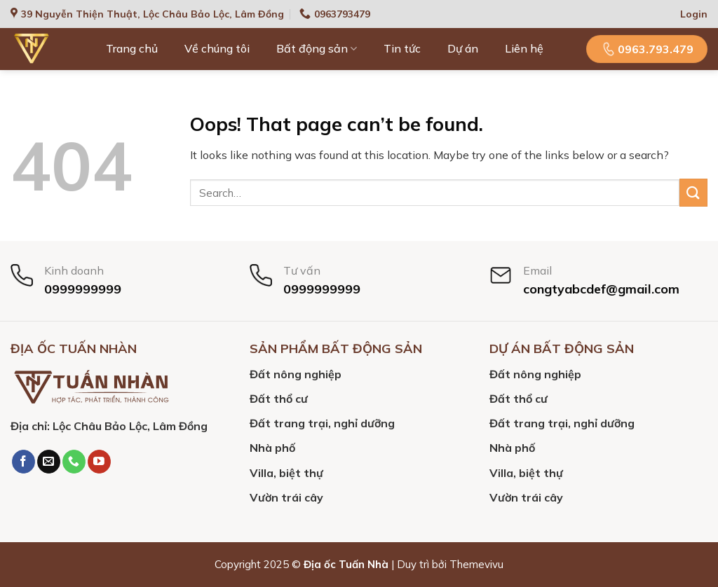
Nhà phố (272, 448)
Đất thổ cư (279, 399)
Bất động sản (316, 48)
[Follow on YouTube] (99, 462)
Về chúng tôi (217, 48)
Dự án (462, 48)
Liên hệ (524, 48)
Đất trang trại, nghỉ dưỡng (322, 423)
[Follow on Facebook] (23, 462)
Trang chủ (132, 48)
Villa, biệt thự (286, 473)
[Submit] (693, 192)
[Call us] (74, 462)
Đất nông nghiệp (295, 374)
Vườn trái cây (286, 497)
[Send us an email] (48, 462)
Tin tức (402, 48)
